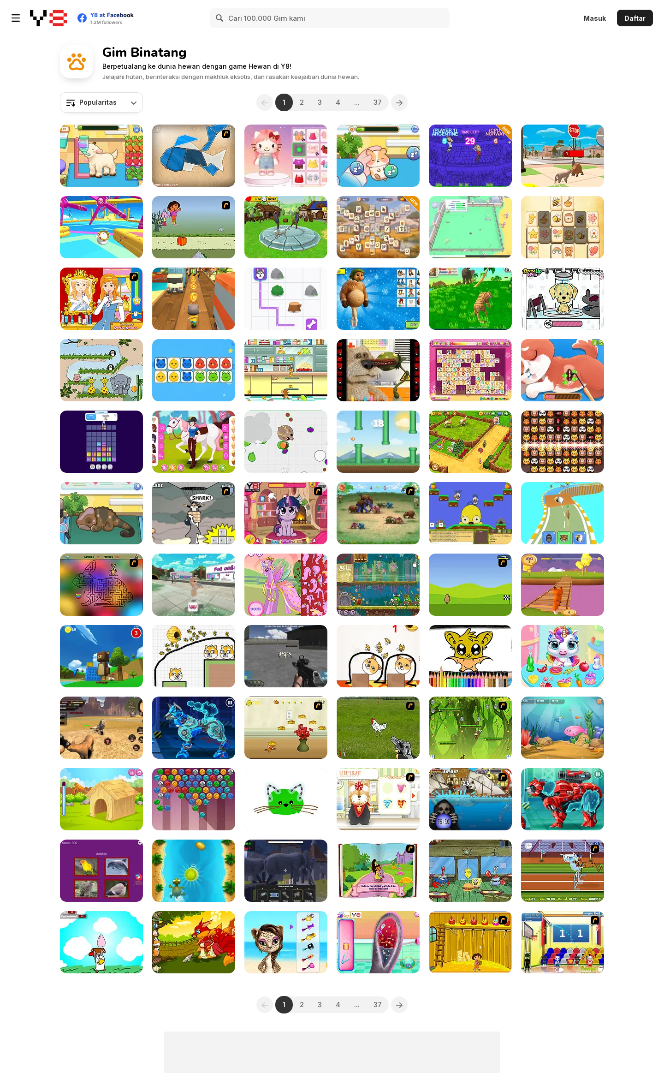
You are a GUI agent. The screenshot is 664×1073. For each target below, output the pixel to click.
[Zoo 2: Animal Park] (470, 442)
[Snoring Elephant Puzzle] (101, 370)
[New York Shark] (193, 513)
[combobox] (101, 102)
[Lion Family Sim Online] (101, 728)
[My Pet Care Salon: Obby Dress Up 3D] (193, 585)
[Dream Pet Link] (470, 370)
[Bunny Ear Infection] (378, 942)
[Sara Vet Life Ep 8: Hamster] (378, 156)
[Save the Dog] (378, 656)
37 (378, 102)
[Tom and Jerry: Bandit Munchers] (285, 370)
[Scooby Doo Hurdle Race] (562, 871)
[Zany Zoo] (470, 227)
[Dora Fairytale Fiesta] (378, 871)
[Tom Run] (193, 299)
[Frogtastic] (101, 299)
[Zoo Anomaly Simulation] (285, 871)
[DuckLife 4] (470, 585)
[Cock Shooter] (378, 728)
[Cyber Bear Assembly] (562, 799)
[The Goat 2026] (470, 156)
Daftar (635, 18)
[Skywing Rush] (378, 442)
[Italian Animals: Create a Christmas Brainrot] (378, 299)
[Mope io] (285, 442)
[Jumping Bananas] (470, 728)
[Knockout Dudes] (101, 227)
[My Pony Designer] (285, 585)
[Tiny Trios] (193, 370)
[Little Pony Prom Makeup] (285, 513)
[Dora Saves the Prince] (193, 227)
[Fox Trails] (562, 585)
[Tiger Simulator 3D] (470, 299)
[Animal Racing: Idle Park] (562, 513)
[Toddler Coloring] (285, 799)
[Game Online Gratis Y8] (48, 18)
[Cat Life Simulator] (562, 156)
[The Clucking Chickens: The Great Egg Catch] (101, 942)
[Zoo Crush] (562, 442)
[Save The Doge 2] (193, 656)
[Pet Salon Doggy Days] (562, 299)
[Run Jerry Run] (285, 728)
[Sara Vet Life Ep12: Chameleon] (101, 513)
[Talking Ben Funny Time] (378, 370)
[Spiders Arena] (285, 656)
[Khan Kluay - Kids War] (378, 513)
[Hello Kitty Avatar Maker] (285, 156)
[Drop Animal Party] (101, 442)
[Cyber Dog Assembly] (193, 728)
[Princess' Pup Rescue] (562, 370)
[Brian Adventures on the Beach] (193, 871)
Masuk (595, 18)
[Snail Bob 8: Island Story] (378, 585)
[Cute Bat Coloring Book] (470, 656)
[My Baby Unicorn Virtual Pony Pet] (562, 656)
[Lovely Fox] (193, 942)
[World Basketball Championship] (562, 942)
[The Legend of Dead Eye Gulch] (470, 871)
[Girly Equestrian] (193, 442)
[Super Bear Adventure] (101, 656)
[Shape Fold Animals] (193, 156)
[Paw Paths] (285, 299)
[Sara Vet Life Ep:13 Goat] (101, 156)
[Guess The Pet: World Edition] (101, 871)
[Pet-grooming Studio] (378, 799)
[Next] (399, 102)
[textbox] (101, 102)
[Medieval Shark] (470, 799)
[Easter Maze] (101, 585)
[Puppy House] (101, 799)
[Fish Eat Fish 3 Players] (562, 728)
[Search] (220, 18)
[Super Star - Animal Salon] (285, 942)
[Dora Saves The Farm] (470, 942)
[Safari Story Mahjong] (378, 227)
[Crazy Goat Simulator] (285, 227)
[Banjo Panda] (470, 513)
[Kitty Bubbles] (193, 799)
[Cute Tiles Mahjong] (562, 227)
